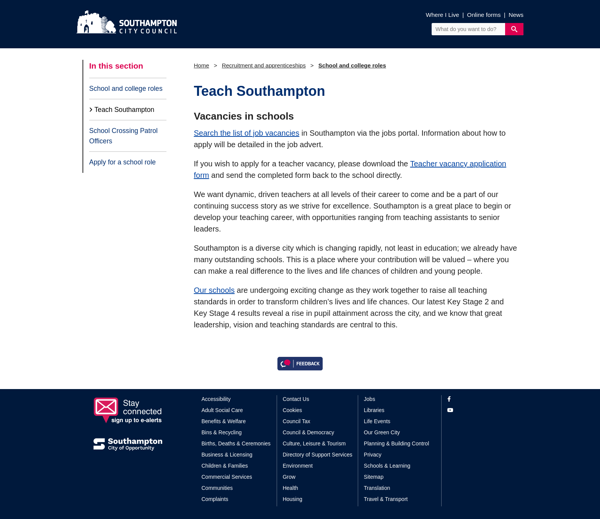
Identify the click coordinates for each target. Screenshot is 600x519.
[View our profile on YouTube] (477, 410)
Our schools (214, 290)
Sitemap (373, 477)
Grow (289, 477)
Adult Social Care (222, 410)
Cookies (292, 410)
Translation (377, 488)
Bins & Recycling (222, 432)
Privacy (373, 455)
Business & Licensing (227, 455)
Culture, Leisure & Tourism (314, 443)
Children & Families (225, 466)
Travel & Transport (386, 499)
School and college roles (126, 88)
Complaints (215, 499)
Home (201, 65)
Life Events (377, 421)
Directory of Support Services (317, 455)
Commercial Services (227, 477)
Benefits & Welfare (224, 421)
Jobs (369, 399)
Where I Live (442, 14)
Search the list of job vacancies (247, 133)
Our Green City (382, 432)
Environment (298, 466)
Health (290, 488)
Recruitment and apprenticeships (264, 65)
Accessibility (216, 399)
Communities (217, 488)
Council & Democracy (308, 432)
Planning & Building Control (396, 443)
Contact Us (296, 399)
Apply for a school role (122, 162)
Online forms (484, 14)
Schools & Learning (387, 466)
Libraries (374, 410)
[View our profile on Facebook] (477, 399)
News (516, 14)
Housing (292, 499)
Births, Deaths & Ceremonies (236, 443)
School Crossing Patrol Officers (123, 136)
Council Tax (296, 421)
